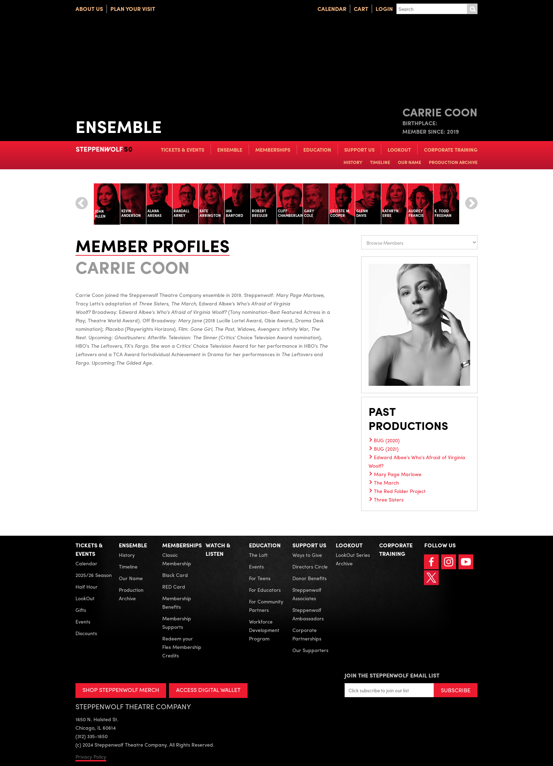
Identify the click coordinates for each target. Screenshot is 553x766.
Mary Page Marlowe (397, 474)
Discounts (86, 633)
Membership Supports (176, 622)
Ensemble (229, 149)
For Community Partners (266, 605)
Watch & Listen (218, 549)
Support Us (359, 149)
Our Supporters (310, 649)
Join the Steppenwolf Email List (392, 675)
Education (317, 149)
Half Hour (86, 586)
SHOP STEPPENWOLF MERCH (121, 690)
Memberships (272, 149)
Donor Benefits (309, 578)
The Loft (258, 554)
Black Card (175, 574)
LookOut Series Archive (353, 559)
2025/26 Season (93, 574)
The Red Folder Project (400, 490)
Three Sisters (388, 499)
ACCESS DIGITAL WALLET (208, 690)
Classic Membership (176, 559)
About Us (89, 9)
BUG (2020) (387, 440)
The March (386, 482)
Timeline (380, 162)
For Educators (265, 589)
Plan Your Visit (132, 9)
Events (82, 621)
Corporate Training (451, 149)
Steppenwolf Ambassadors (308, 614)
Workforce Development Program (264, 630)
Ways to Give (307, 554)
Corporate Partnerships (306, 634)
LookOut (399, 149)
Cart (361, 9)
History (353, 162)
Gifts (80, 609)
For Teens (260, 578)
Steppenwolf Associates (306, 594)
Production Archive (453, 162)
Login (384, 9)
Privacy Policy (90, 756)
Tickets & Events (182, 149)
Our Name (409, 162)
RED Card (173, 586)
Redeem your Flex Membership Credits (181, 647)
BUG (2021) (386, 448)
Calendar (331, 9)
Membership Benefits (176, 602)
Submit (472, 9)
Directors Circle (310, 566)
